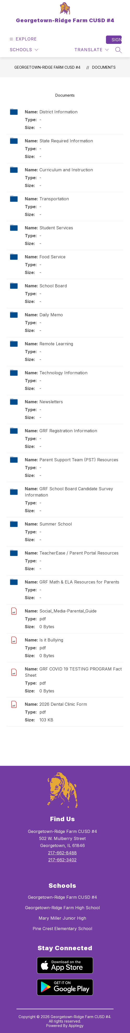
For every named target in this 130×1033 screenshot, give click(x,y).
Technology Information (63, 372)
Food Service (52, 256)
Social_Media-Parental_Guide (68, 611)
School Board (53, 285)
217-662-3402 (62, 859)
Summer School (55, 524)
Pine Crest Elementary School (62, 928)
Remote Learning (56, 343)
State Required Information (66, 140)
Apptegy (76, 1025)
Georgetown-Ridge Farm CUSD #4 (47, 67)
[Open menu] (22, 39)
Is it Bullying (51, 640)
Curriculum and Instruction (66, 169)
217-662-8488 (62, 852)
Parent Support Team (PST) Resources (78, 459)
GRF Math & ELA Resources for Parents (79, 582)
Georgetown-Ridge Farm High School (62, 907)
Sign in (116, 39)
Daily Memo (51, 314)
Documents (104, 67)
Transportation (54, 198)
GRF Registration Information (68, 430)
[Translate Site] (91, 49)
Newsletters (51, 401)
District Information (58, 111)
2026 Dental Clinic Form (63, 704)
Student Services (56, 227)
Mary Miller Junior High (62, 918)
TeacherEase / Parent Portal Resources (79, 553)
